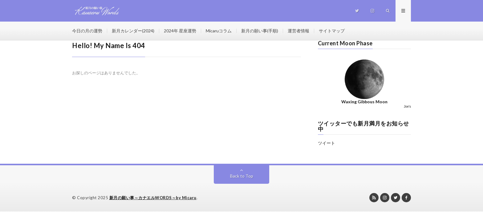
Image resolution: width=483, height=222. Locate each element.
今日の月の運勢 (87, 30)
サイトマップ (332, 30)
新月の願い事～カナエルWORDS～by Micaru (153, 197)
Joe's (407, 106)
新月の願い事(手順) (259, 30)
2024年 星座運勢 (180, 30)
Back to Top (241, 176)
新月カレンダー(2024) (133, 30)
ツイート (326, 143)
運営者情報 (298, 30)
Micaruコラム (219, 30)
